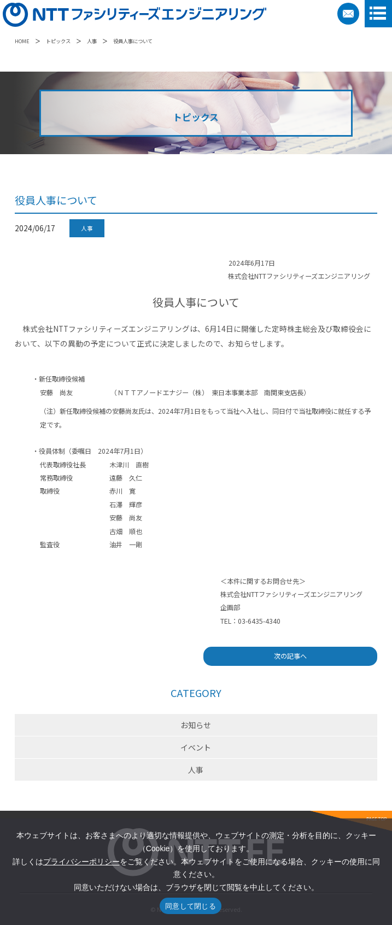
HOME (22, 41)
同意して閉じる (190, 906)
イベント (195, 747)
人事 (92, 41)
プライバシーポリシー (81, 861)
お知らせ (195, 724)
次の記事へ (290, 656)
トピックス (58, 41)
